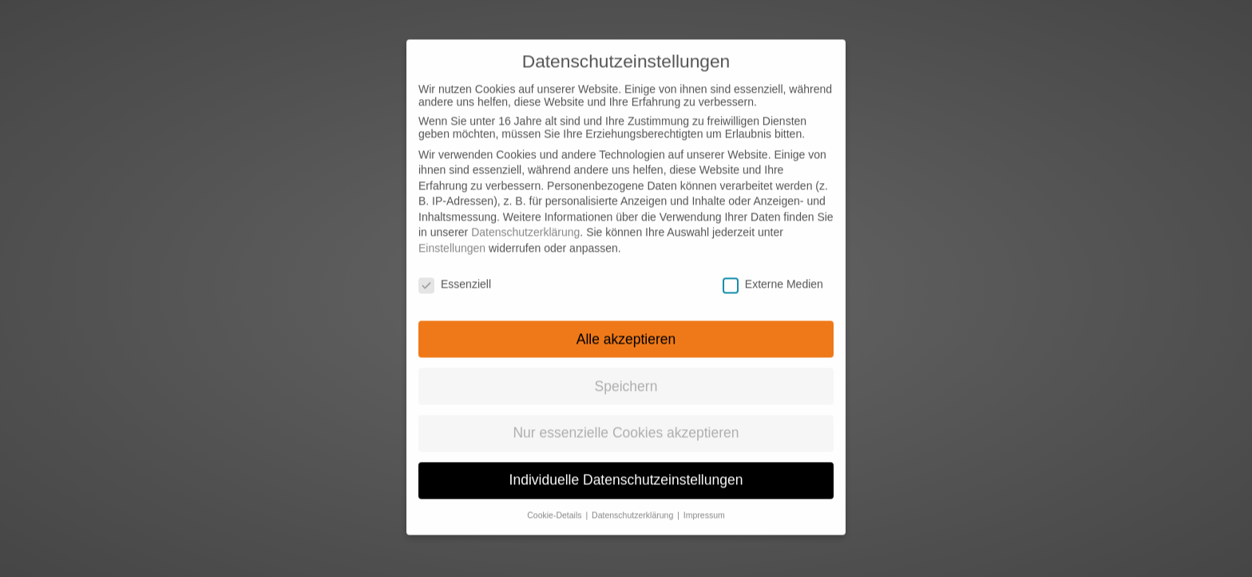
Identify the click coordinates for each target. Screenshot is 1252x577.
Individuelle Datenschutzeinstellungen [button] (626, 467)
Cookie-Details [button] (555, 502)
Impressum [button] (704, 502)
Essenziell (454, 271)
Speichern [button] (626, 373)
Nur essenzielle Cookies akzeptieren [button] (626, 420)
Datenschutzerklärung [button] (634, 502)
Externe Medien (773, 271)
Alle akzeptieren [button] (626, 326)
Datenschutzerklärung (525, 219)
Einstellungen (451, 235)
